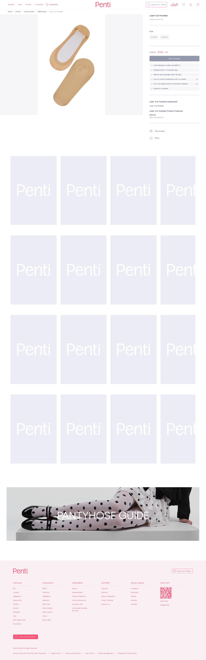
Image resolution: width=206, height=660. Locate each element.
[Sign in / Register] (190, 4)
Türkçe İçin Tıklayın (184, 571)
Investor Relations (79, 596)
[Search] (148, 4)
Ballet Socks (42, 11)
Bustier (16, 604)
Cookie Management (105, 653)
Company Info (77, 604)
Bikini (45, 588)
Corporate (77, 583)
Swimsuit (46, 592)
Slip (14, 616)
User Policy (89, 653)
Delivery (104, 592)
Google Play (164, 605)
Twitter (133, 596)
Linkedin (134, 604)
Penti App (165, 583)
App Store (164, 601)
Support (105, 583)
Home (10, 11)
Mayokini (46, 600)
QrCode (166, 593)
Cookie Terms (56, 653)
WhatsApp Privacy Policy (127, 653)
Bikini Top (46, 604)
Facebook (134, 592)
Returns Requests (108, 596)
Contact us (105, 604)
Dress (45, 616)
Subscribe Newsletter (27, 637)
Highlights (48, 583)
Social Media (137, 583)
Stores (74, 588)
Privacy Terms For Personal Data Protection (29, 653)
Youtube (134, 600)
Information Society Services (79, 609)
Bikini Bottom (48, 608)
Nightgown (17, 596)
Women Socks (29, 11)
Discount (54, 5)
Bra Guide (17, 624)
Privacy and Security (73, 653)
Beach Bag (47, 620)
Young (28, 5)
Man (20, 5)
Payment (104, 588)
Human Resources (79, 600)
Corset (15, 608)
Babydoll (16, 612)
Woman (11, 5)
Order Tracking (107, 600)
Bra (14, 588)
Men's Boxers (48, 612)
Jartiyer (16, 592)
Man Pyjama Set (19, 620)
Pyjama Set (17, 600)
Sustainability (77, 592)
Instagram (134, 588)
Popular (17, 583)
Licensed (39, 5)
